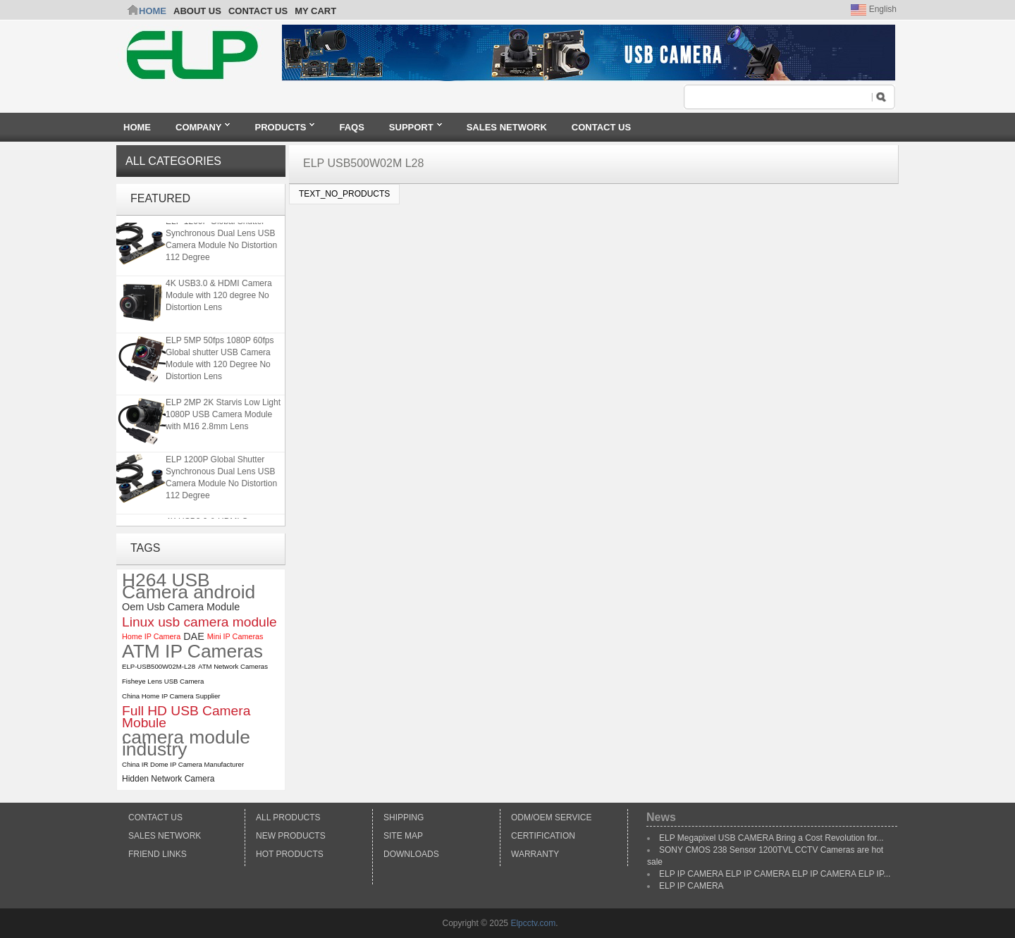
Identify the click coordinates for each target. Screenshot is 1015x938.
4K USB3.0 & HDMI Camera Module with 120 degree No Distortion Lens (219, 295)
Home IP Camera (151, 636)
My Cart (315, 11)
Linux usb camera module (199, 622)
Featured (160, 198)
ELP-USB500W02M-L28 (158, 666)
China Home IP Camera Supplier (171, 696)
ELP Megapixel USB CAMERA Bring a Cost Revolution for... (771, 838)
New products (291, 836)
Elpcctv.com (532, 923)
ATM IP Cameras (192, 652)
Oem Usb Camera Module (181, 606)
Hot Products (290, 854)
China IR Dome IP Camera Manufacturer (183, 764)
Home (152, 11)
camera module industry (186, 743)
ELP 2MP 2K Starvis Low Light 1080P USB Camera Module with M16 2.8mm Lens (223, 414)
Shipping (403, 817)
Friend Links (157, 854)
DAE (193, 636)
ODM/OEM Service (551, 817)
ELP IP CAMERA (691, 886)
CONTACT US (258, 11)
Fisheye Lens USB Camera (163, 681)
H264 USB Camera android (188, 586)
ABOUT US (197, 11)
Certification (543, 836)
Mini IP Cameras (235, 636)
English (874, 9)
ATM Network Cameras (233, 666)
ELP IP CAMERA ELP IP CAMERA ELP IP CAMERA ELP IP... (774, 874)
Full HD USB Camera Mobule (186, 717)
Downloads (411, 854)
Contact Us (155, 817)
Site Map (403, 836)
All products (288, 817)
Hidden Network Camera (168, 779)
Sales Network (164, 836)
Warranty (535, 854)
